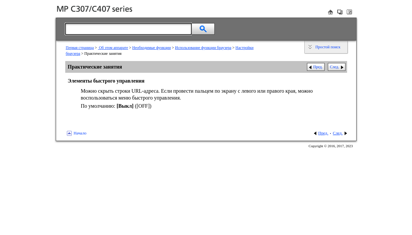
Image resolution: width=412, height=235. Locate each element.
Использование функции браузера (203, 47)
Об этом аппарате (113, 47)
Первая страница (80, 47)
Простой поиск (328, 47)
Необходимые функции (151, 47)
